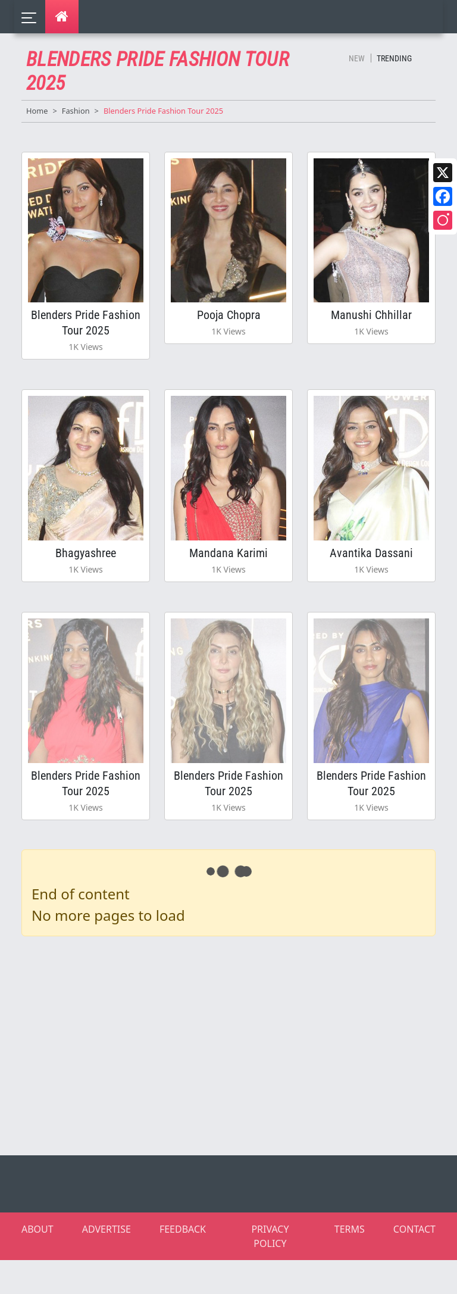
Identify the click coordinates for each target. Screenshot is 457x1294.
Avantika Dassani (371, 553)
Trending (394, 58)
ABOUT (37, 1229)
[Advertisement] (235, 1043)
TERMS (349, 1229)
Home (37, 110)
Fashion (76, 110)
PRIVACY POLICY (270, 1236)
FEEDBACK (182, 1229)
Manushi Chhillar (371, 315)
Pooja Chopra (229, 315)
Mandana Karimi (228, 553)
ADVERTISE (106, 1229)
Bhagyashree (85, 553)
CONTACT (414, 1229)
